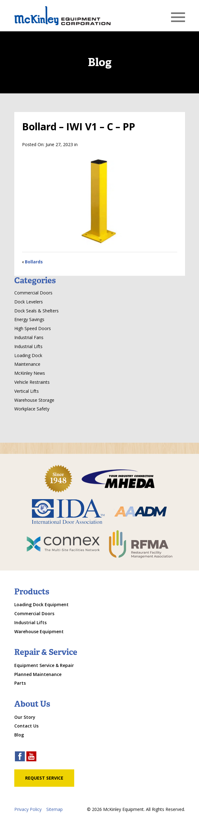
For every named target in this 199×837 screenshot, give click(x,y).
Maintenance (27, 364)
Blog (19, 735)
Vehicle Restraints (32, 382)
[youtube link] (31, 757)
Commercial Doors (33, 293)
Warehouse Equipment (39, 631)
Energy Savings (29, 319)
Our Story (24, 717)
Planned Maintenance (37, 674)
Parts (20, 683)
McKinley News (29, 373)
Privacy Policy (28, 809)
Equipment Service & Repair (44, 665)
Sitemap (54, 809)
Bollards (34, 262)
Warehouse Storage (34, 400)
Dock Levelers (28, 302)
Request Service (44, 778)
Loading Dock (28, 355)
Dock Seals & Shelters (36, 311)
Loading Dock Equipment (41, 604)
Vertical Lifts (26, 391)
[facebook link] (20, 757)
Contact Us (26, 726)
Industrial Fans (28, 337)
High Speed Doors (32, 328)
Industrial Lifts (28, 346)
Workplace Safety (31, 409)
